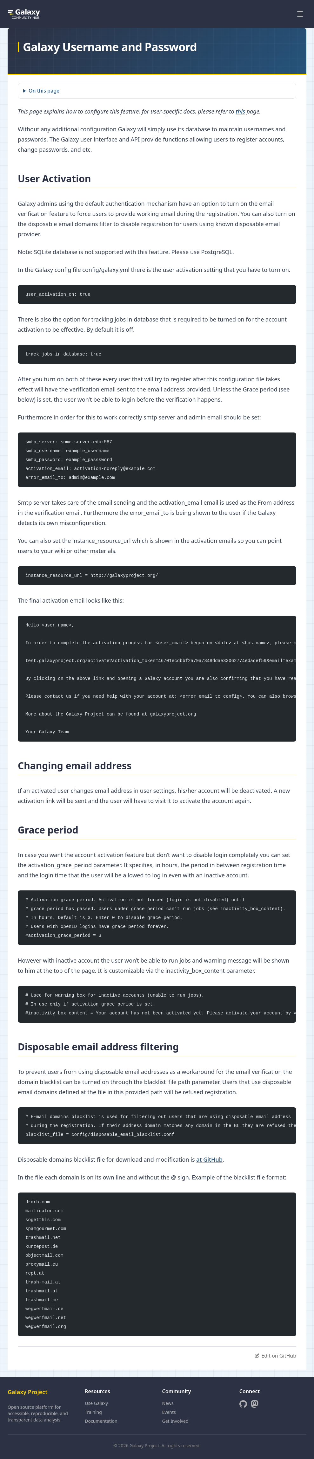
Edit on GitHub (275, 1355)
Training (93, 1412)
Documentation (101, 1421)
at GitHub (209, 1159)
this (240, 111)
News (168, 1403)
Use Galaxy (96, 1403)
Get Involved (175, 1421)
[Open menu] (300, 14)
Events (169, 1412)
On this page (44, 90)
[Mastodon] (254, 1404)
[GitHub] (243, 1404)
